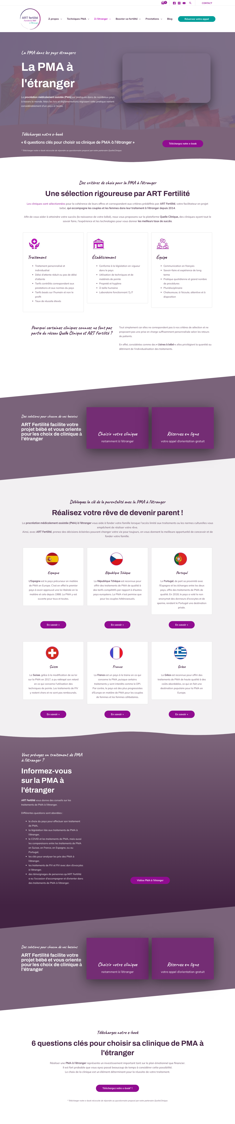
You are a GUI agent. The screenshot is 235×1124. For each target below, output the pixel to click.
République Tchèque (117, 572)
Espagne (53, 572)
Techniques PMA (76, 18)
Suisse (53, 666)
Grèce (181, 666)
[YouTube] (184, 3)
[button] (190, 3)
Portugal (182, 572)
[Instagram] (179, 3)
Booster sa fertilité (127, 18)
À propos (53, 18)
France (117, 666)
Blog (169, 18)
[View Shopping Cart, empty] (163, 3)
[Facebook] (174, 3)
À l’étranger (101, 18)
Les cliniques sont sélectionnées (46, 203)
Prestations (152, 18)
